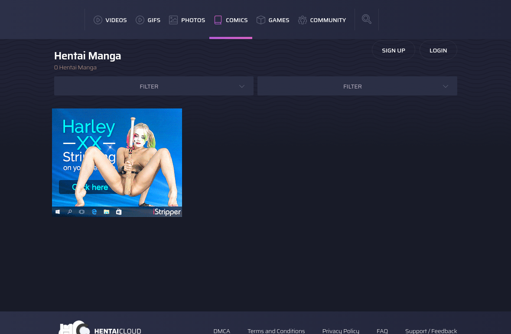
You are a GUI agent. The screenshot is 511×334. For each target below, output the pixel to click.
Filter (149, 86)
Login (438, 50)
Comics (230, 20)
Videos (110, 20)
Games (273, 20)
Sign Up (393, 50)
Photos (187, 20)
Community (322, 20)
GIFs (148, 20)
